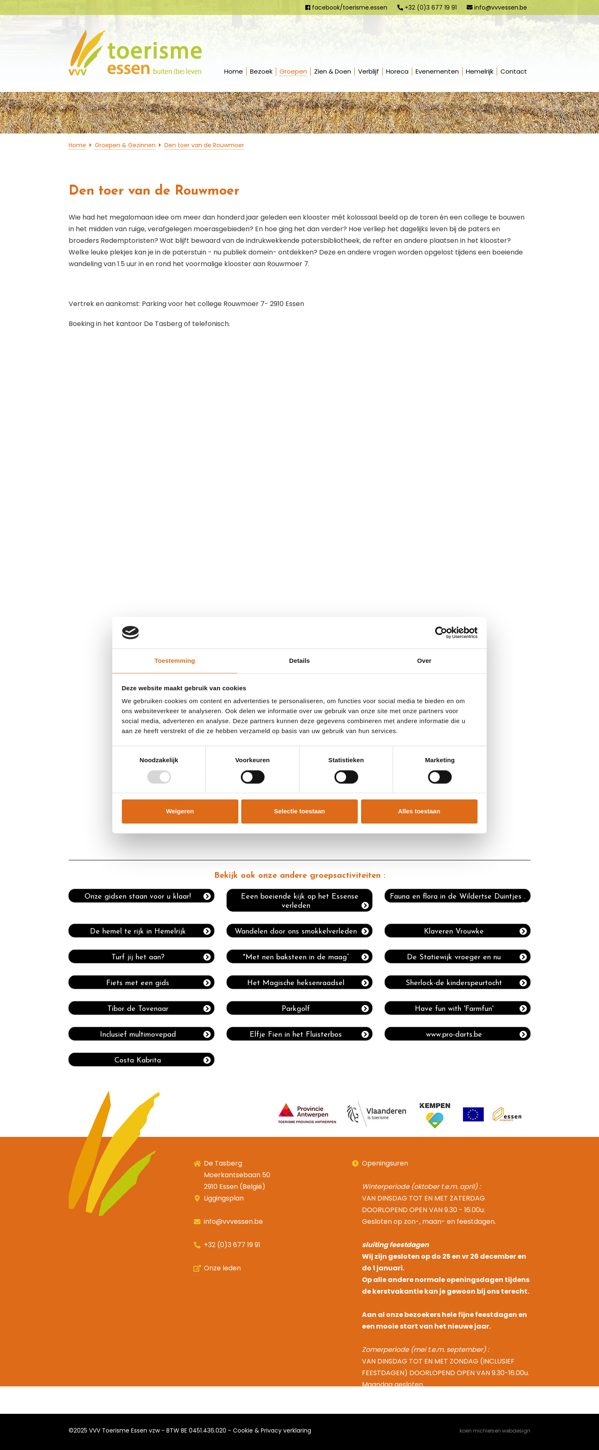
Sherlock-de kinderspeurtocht (466, 983)
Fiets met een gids (158, 983)
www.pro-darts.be (476, 1034)
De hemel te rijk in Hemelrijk (150, 931)
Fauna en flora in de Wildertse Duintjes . (458, 897)
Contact (513, 71)
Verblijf (368, 71)
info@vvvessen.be (497, 7)
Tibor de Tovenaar (159, 1009)
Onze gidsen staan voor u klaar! (147, 896)
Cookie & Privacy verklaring (272, 1430)
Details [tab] (299, 660)
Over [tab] (424, 660)
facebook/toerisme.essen (346, 7)
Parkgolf (325, 1009)
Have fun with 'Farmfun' (471, 1009)
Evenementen (437, 71)
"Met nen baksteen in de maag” (306, 957)
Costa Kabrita (162, 1060)
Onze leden (222, 1268)
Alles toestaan (419, 811)
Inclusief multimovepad (155, 1034)
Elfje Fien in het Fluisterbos (309, 1034)
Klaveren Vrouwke (475, 931)
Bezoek (261, 71)
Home (233, 71)
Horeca (397, 71)
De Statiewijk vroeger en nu (467, 957)
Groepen (293, 71)
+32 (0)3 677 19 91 (427, 7)
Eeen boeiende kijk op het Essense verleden (305, 901)
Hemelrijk (479, 71)
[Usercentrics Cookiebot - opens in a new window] (441, 632)
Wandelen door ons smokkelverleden (302, 931)
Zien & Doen (332, 71)
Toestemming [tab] (174, 660)
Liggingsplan (224, 1198)
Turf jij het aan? (161, 957)
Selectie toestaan (299, 811)
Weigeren (180, 811)
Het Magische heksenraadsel (308, 983)
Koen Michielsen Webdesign (495, 1430)
